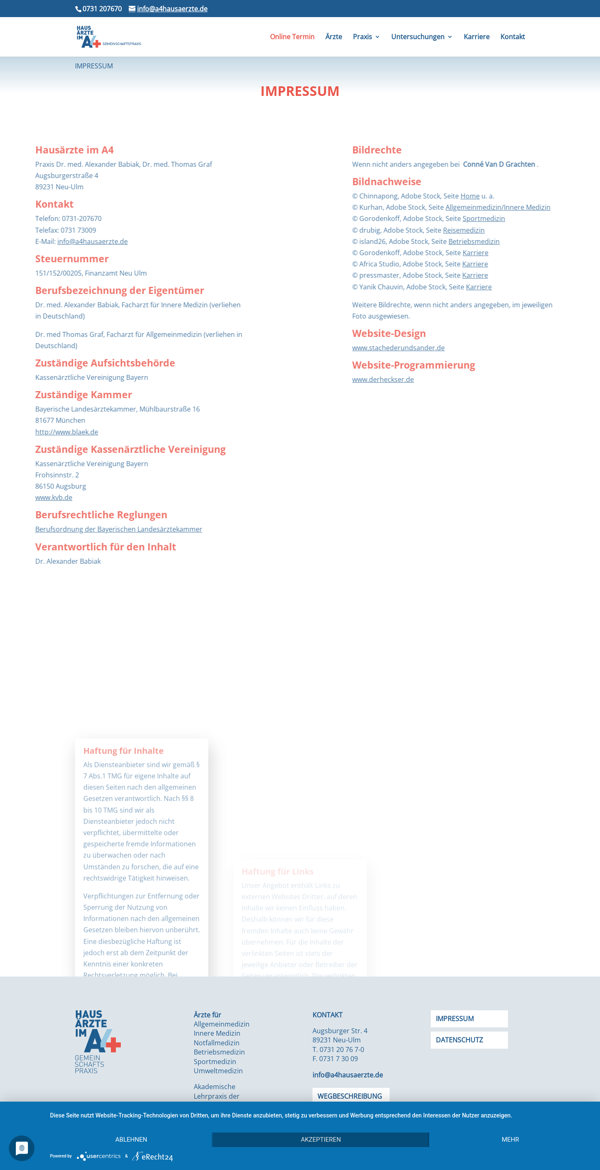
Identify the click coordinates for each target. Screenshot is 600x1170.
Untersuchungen (418, 37)
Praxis (362, 37)
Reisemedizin (554, 230)
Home (560, 196)
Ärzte (333, 37)
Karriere (477, 37)
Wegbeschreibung (350, 1096)
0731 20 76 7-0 (342, 1049)
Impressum (455, 1018)
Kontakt (512, 37)
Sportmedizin (574, 218)
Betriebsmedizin (564, 241)
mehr (510, 1139)
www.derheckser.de (474, 379)
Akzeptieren (321, 1139)
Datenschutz (459, 1039)
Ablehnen (131, 1139)
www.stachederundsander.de (489, 347)
